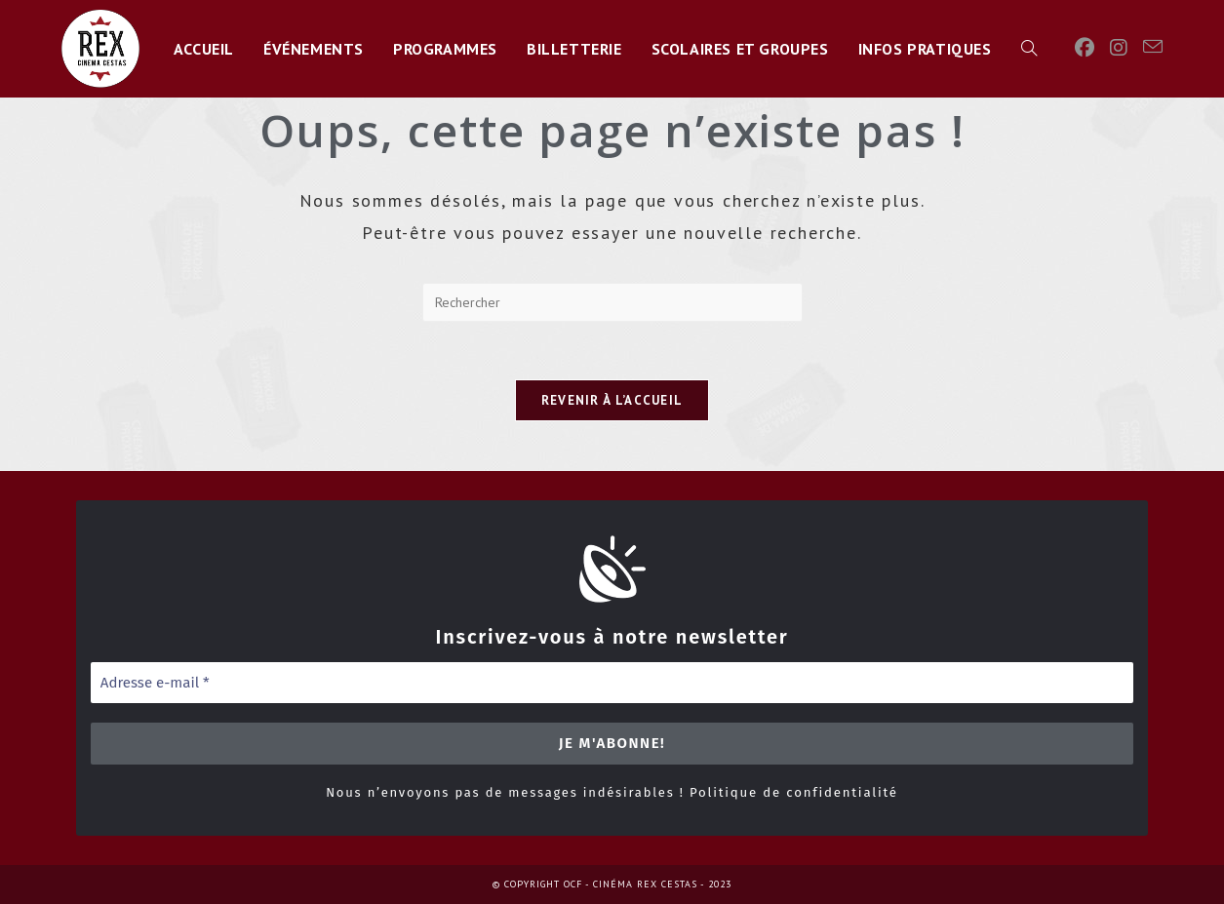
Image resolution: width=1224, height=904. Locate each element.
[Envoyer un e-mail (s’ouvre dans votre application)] (1152, 47)
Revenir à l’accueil (612, 401)
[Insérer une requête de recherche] (612, 302)
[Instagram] (1118, 48)
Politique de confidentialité (793, 792)
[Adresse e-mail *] (612, 683)
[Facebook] (1084, 48)
